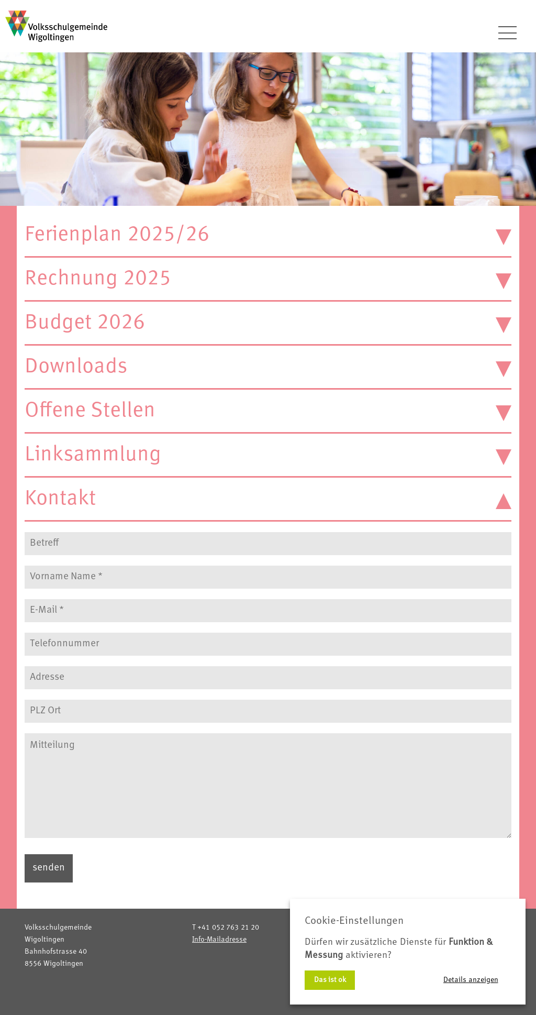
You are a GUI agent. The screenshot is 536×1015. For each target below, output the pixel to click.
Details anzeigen (470, 980)
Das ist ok (330, 980)
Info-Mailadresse (219, 939)
